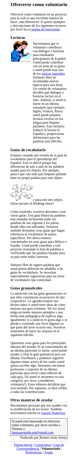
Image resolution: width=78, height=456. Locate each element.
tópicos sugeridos (53, 73)
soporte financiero (53, 413)
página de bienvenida (45, 29)
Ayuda (48, 452)
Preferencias (33, 452)
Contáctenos (43, 445)
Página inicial (23, 445)
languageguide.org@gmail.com (32, 432)
